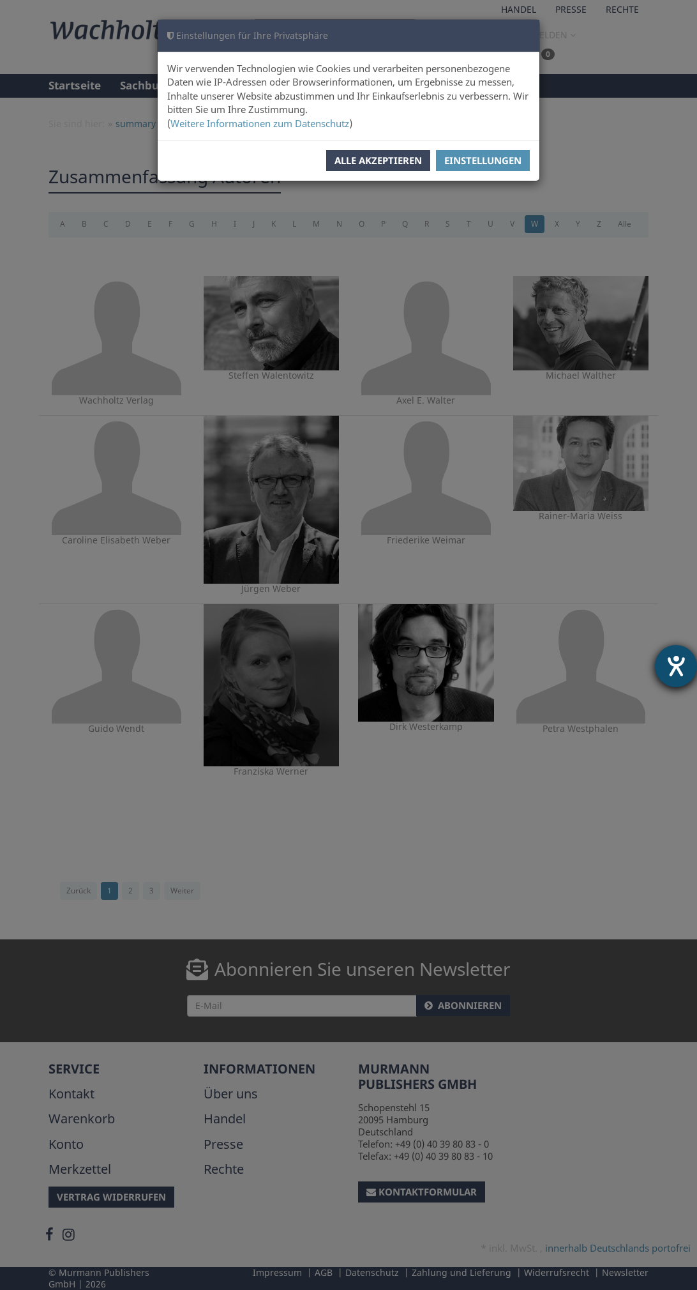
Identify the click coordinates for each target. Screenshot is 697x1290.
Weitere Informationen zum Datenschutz (259, 123)
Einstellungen (482, 160)
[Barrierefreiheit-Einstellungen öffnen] (676, 666)
